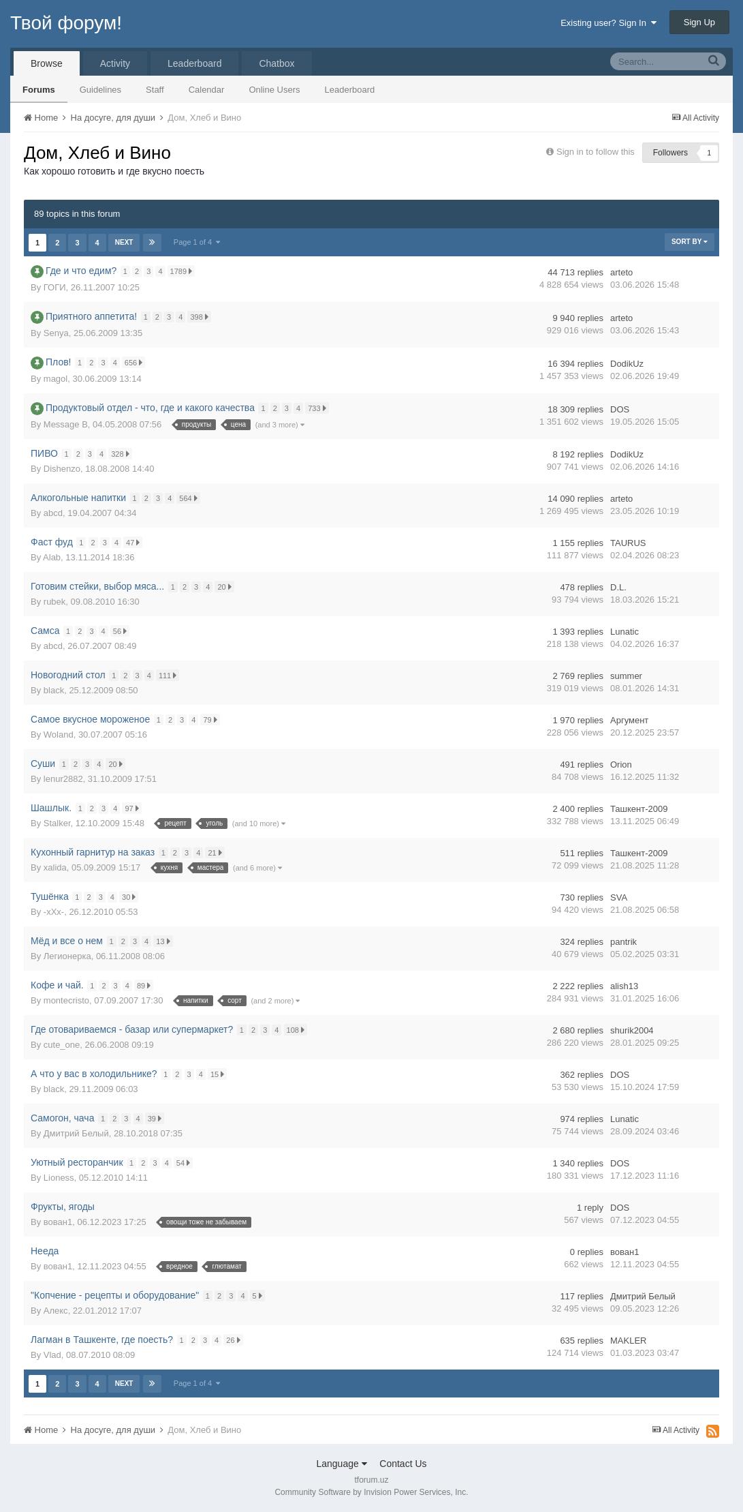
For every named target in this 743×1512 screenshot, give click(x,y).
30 (131, 897)
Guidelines (100, 90)
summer (626, 676)
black (54, 690)
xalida (55, 867)
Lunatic (624, 631)
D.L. (618, 587)
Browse (47, 63)
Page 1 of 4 (197, 242)
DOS (619, 409)
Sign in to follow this (595, 152)
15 (219, 1074)
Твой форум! (66, 22)
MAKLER (628, 1340)
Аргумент (629, 720)
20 (227, 586)
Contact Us (402, 1463)
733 (319, 408)
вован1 (58, 1222)
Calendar (207, 90)
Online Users (274, 90)
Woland (59, 734)
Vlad (52, 1355)
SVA (618, 897)
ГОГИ (55, 287)
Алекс (56, 1310)
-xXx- (54, 912)
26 (235, 1340)
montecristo (66, 1000)
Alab (52, 557)
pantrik (623, 942)
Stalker (57, 823)
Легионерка (67, 956)
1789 (183, 271)
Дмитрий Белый (76, 1133)
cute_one (62, 1045)
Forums (38, 90)
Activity (115, 63)
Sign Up (699, 22)
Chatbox (276, 63)
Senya (56, 333)
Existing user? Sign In (608, 23)
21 (217, 852)
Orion (621, 764)
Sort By (689, 241)
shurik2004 (632, 1030)
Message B (66, 424)
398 (201, 317)
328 (122, 454)
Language (341, 1463)
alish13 (624, 986)
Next (124, 242)
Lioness (59, 1178)
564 (191, 498)
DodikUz (627, 364)
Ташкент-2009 (638, 809)
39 (156, 1118)
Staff (155, 90)
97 (134, 808)
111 (169, 675)
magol (55, 379)
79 (212, 719)
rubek (55, 601)
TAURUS (628, 543)
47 (135, 542)
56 (122, 631)
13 (165, 941)
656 (135, 362)
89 (146, 985)
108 (297, 1030)
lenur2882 (63, 779)
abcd (53, 513)
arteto (621, 272)
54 (185, 1163)
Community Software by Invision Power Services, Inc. (371, 1492)
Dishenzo (62, 469)
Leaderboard (350, 90)
